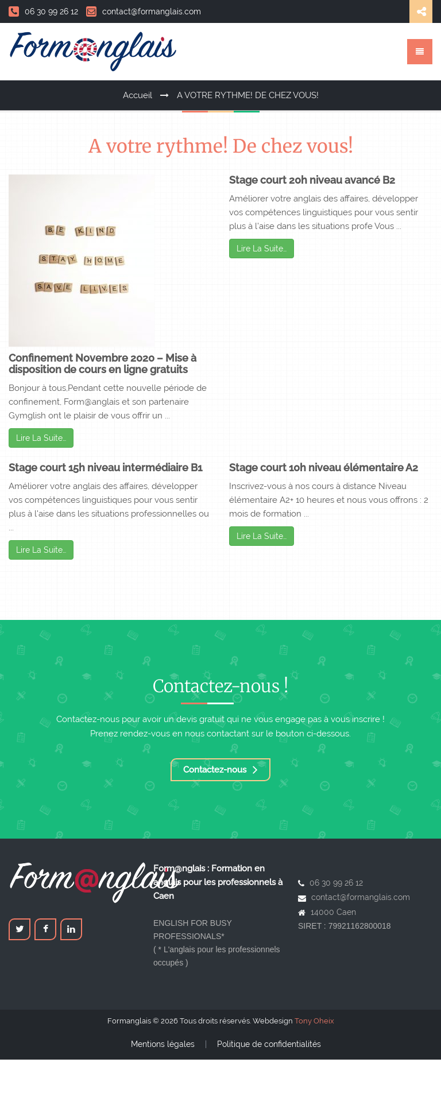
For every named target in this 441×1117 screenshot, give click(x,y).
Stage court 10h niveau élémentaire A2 (323, 467)
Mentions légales (163, 1044)
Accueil (137, 95)
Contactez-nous (220, 770)
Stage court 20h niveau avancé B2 (312, 180)
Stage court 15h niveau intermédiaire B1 (105, 467)
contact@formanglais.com (143, 11)
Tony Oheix (314, 1021)
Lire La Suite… (41, 438)
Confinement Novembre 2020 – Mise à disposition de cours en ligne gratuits (102, 363)
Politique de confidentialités (269, 1044)
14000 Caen (333, 912)
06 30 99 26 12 (43, 11)
